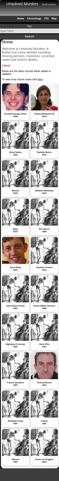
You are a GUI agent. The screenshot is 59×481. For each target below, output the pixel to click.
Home (20, 18)
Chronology (34, 18)
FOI (46, 18)
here (40, 79)
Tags (29, 26)
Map (54, 18)
